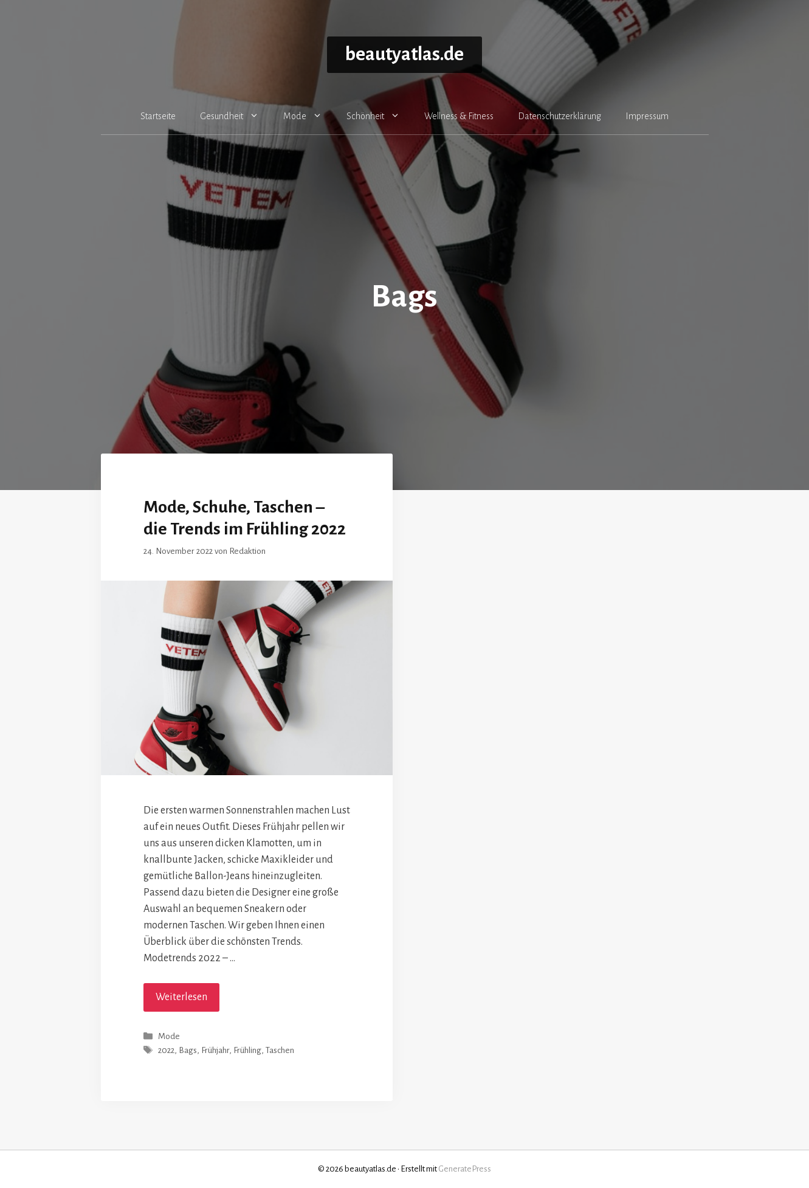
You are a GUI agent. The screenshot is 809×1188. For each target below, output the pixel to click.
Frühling (247, 1050)
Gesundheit (235, 116)
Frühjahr (215, 1050)
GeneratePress (464, 1168)
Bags (188, 1050)
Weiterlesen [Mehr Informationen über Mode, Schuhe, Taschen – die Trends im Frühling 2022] (181, 997)
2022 (166, 1050)
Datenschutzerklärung (559, 116)
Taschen (280, 1050)
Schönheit (379, 116)
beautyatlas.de (404, 54)
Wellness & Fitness (459, 116)
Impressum (647, 116)
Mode (308, 116)
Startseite (158, 116)
